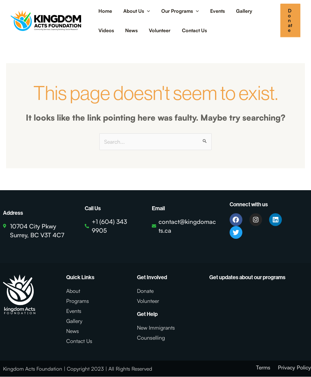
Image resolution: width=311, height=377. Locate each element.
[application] (145, 11)
